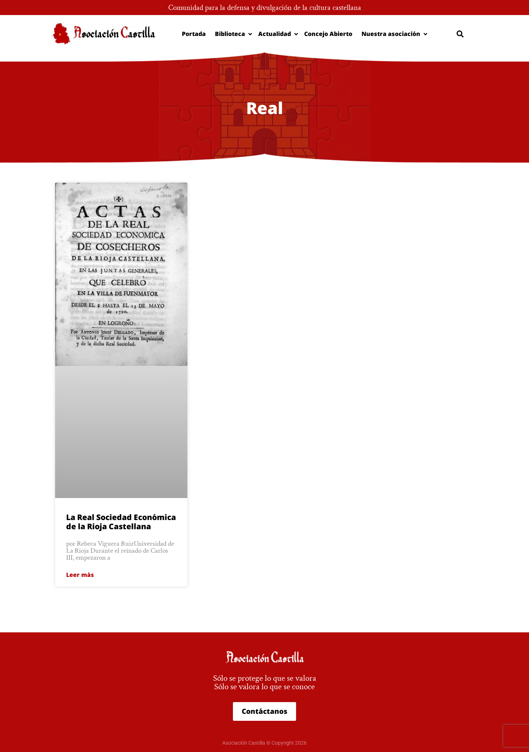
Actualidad (276, 34)
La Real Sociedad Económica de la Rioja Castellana (121, 521)
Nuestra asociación (392, 34)
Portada (194, 34)
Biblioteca (232, 34)
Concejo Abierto (328, 34)
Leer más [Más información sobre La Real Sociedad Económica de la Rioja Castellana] (80, 575)
